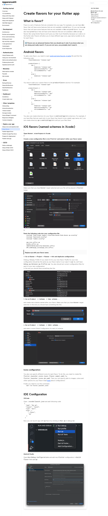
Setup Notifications (7, 85)
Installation (5, 96)
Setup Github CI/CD (7, 150)
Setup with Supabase (8, 20)
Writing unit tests (7, 39)
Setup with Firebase (7, 18)
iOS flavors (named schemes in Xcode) (98, 18)
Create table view (7, 99)
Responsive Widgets (8, 117)
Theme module (6, 110)
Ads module (5, 76)
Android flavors (94, 16)
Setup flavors (5, 129)
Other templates (8, 103)
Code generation (7, 44)
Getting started (8, 8)
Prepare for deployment (9, 136)
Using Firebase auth (7, 55)
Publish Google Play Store (9, 134)
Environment (5, 25)
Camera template (7, 120)
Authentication (8, 52)
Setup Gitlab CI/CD (7, 147)
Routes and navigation (8, 34)
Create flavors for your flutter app (97, 11)
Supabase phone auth (8, 64)
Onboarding (5, 106)
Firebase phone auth (8, 62)
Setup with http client (8, 16)
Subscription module (8, 71)
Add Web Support (7, 23)
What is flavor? (94, 14)
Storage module (6, 113)
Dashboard (6, 94)
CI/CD (5, 142)
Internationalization (7, 108)
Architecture (5, 32)
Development (7, 29)
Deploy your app (8, 124)
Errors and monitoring (8, 36)
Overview (5, 11)
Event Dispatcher (7, 48)
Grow (5, 80)
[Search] (98, 3)
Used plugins (5, 46)
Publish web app (6, 138)
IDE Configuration (95, 22)
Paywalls (4, 74)
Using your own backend (9, 57)
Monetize (6, 69)
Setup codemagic (7, 145)
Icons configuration (97, 21)
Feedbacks (5, 90)
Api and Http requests (8, 41)
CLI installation (6, 13)
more (49, 380)
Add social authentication (9, 60)
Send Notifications (7, 87)
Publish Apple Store (7, 131)
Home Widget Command (9, 115)
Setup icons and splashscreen (10, 127)
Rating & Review (6, 83)
